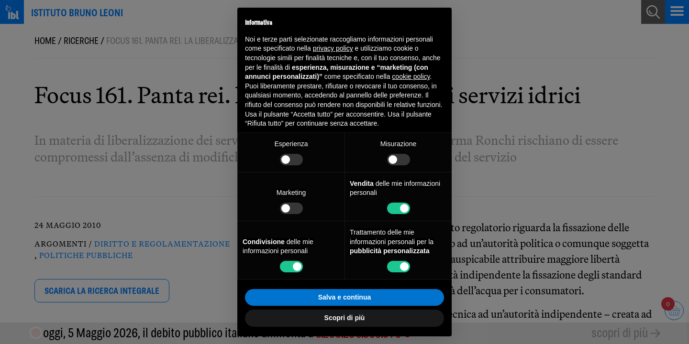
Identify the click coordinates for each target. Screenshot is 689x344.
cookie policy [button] (411, 76)
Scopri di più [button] (344, 318)
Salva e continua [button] (344, 297)
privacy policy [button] (333, 48)
